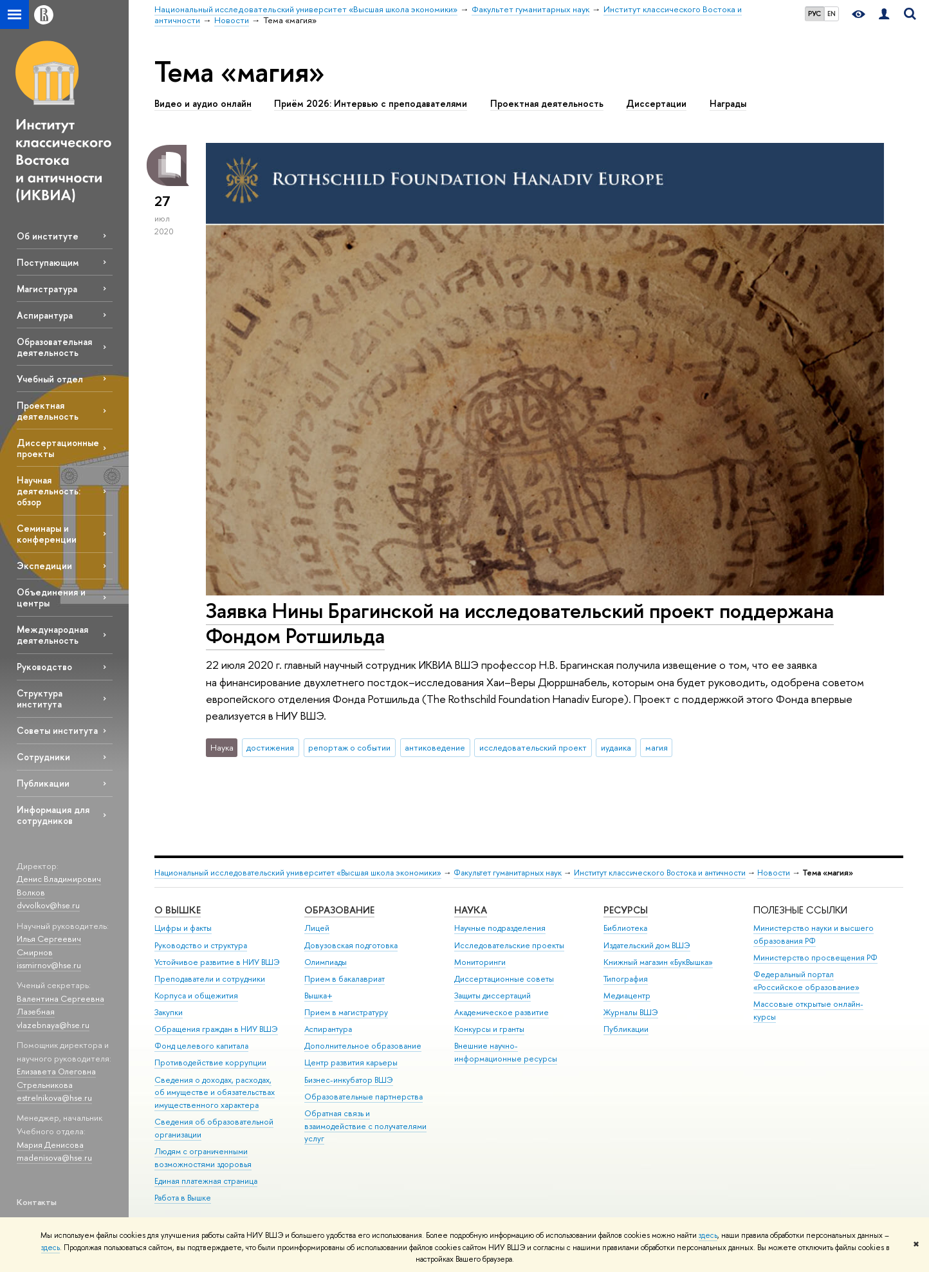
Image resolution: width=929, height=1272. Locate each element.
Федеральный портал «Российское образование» (806, 981)
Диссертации (656, 103)
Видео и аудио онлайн (203, 103)
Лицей (316, 927)
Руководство (44, 666)
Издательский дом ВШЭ (646, 945)
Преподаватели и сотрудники (209, 978)
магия (656, 747)
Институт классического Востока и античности (660, 872)
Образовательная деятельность (54, 347)
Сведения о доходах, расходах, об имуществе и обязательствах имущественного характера (214, 1092)
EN (831, 13)
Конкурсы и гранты (489, 1029)
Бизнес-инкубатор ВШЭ (348, 1079)
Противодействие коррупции (210, 1062)
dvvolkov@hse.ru (48, 905)
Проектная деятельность (47, 410)
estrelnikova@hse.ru (54, 1097)
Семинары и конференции (47, 533)
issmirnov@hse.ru (49, 965)
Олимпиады (325, 962)
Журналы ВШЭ (630, 1012)
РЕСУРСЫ (625, 910)
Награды (728, 103)
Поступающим (47, 262)
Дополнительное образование (362, 1045)
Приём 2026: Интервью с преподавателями (370, 103)
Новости (773, 872)
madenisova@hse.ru (54, 1157)
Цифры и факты (183, 927)
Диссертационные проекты (58, 448)
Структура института (39, 698)
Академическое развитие (501, 1012)
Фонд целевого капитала (201, 1045)
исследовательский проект (533, 747)
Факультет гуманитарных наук (508, 872)
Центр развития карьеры (351, 1062)
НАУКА (470, 910)
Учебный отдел (50, 379)
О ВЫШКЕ (177, 910)
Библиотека (625, 927)
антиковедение (435, 747)
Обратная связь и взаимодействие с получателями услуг (365, 1126)
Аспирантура (45, 315)
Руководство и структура (200, 945)
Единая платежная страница (205, 1180)
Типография (625, 978)
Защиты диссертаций (492, 995)
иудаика (616, 747)
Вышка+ (318, 995)
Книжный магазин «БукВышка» (658, 962)
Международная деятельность (52, 634)
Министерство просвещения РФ (815, 957)
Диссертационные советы (504, 978)
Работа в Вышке (182, 1197)
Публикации (43, 783)
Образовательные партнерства (363, 1096)
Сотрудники (43, 757)
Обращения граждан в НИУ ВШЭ (216, 1029)
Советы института (57, 730)
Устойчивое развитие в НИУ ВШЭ (217, 962)
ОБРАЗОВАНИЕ (339, 910)
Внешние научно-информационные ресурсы (505, 1052)
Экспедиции (44, 565)
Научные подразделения (500, 927)
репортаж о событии (349, 747)
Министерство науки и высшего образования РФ (813, 934)
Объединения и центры (51, 597)
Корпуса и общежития (196, 995)
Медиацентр (626, 995)
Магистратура (47, 289)
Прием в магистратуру (346, 1012)
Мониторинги (480, 962)
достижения (270, 747)
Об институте (47, 236)
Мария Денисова (50, 1144)
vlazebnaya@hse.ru (53, 1025)
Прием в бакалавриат (344, 978)
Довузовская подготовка (351, 945)
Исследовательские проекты (509, 945)
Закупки (168, 1012)
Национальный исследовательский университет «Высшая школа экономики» (297, 872)
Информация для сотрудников (53, 815)
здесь (708, 1235)
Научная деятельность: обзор (48, 491)
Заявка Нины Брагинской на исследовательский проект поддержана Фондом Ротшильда (520, 623)
